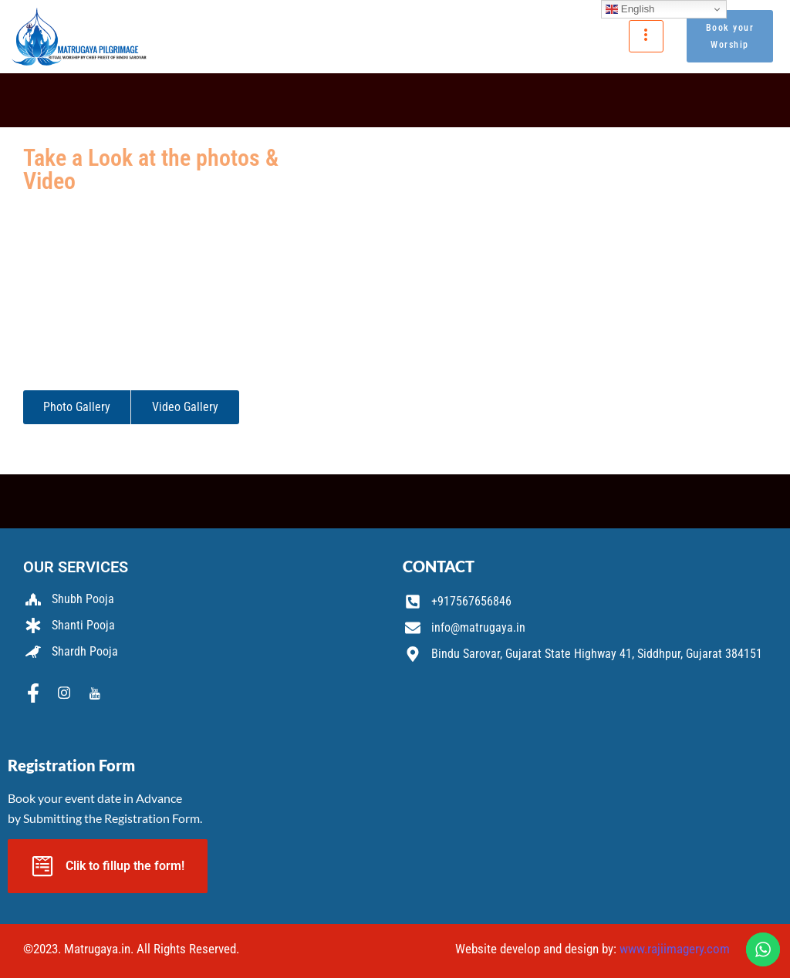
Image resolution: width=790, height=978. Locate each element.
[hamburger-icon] (646, 36)
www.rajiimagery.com (675, 948)
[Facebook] (33, 694)
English (630, 9)
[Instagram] (64, 694)
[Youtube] (95, 694)
